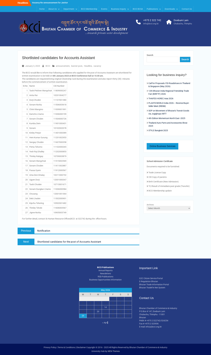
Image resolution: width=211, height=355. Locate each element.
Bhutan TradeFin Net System (152, 287)
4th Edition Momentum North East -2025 (166, 118)
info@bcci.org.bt (151, 23)
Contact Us (187, 9)
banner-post (76, 66)
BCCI (48, 66)
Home (42, 9)
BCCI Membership (89, 9)
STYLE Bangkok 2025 (158, 130)
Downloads (170, 9)
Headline (88, 66)
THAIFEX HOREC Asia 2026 (160, 98)
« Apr (104, 322)
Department (68, 9)
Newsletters (105, 273)
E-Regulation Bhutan (148, 281)
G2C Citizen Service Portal (151, 278)
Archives (150, 205)
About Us (52, 9)
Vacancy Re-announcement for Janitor (50, 3)
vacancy (97, 66)
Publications (152, 9)
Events (104, 9)
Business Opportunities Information (105, 279)
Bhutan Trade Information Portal (154, 284)
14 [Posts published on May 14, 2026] (105, 307)
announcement (63, 66)
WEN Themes (114, 351)
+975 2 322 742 (152, 20)
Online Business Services (162, 146)
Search (150, 55)
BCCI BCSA (138, 9)
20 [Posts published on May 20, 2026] (98, 311)
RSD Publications (105, 276)
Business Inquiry (118, 9)
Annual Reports (105, 270)
